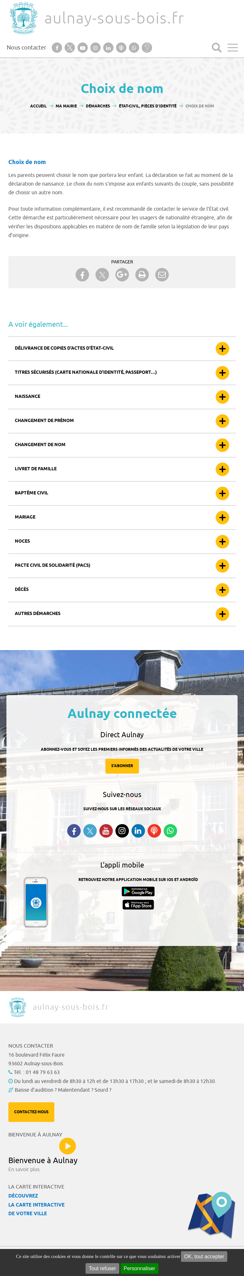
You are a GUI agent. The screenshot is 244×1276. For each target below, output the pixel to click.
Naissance (27, 397)
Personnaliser (139, 1268)
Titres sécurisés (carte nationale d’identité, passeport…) (86, 373)
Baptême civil (31, 493)
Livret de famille (36, 469)
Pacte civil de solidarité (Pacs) (52, 566)
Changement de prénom (44, 421)
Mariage (25, 517)
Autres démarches (37, 614)
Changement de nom (40, 445)
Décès (22, 590)
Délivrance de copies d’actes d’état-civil (64, 348)
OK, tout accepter (204, 1256)
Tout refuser (102, 1268)
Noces (22, 541)
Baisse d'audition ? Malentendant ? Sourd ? (63, 1090)
